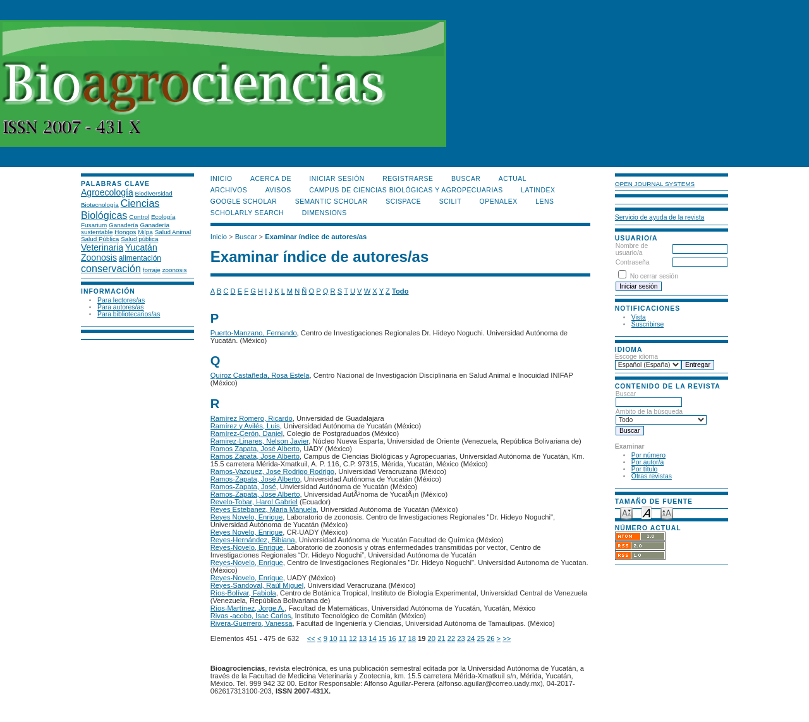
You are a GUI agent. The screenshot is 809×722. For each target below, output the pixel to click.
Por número (648, 455)
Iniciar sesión (337, 178)
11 (343, 638)
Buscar (649, 398)
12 (352, 638)
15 (382, 638)
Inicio (221, 178)
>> (506, 638)
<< (311, 638)
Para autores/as (120, 307)
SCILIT (450, 201)
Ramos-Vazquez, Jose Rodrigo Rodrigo (272, 471)
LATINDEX (538, 190)
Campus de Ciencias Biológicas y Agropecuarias (406, 190)
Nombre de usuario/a (632, 249)
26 (490, 638)
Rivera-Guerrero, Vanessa (251, 623)
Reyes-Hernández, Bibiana (252, 540)
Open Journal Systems (655, 183)
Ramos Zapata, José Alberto (255, 448)
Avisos (278, 190)
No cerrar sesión (654, 276)
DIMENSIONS (324, 212)
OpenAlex (499, 201)
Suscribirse (647, 324)
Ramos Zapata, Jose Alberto (255, 456)
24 (471, 638)
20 (431, 638)
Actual (512, 178)
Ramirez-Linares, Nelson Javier (259, 441)
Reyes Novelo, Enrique (246, 517)
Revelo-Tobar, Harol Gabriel (254, 502)
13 (363, 638)
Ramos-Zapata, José (243, 486)
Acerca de (270, 178)
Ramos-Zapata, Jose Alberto (255, 494)
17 (402, 638)
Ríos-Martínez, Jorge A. (247, 608)
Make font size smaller (626, 512)
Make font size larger (666, 512)
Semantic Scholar (331, 201)
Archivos (228, 190)
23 (461, 638)
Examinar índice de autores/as (316, 236)
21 (441, 638)
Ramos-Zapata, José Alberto (255, 479)
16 (392, 638)
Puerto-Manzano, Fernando (253, 333)
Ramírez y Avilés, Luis (245, 426)
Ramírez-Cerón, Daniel (246, 433)
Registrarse (407, 178)
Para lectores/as (121, 300)
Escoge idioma (636, 356)
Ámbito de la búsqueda (661, 415)
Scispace (403, 201)
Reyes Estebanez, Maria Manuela (263, 509)
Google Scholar (243, 201)
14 (372, 638)
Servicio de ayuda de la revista (660, 217)
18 (411, 638)
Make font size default (646, 512)
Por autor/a (647, 462)
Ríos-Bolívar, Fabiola (243, 593)
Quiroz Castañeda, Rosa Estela (260, 375)
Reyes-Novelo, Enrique (246, 547)
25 (480, 638)
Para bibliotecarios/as (128, 314)
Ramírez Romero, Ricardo (251, 418)
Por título (644, 469)
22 (451, 638)
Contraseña (633, 262)
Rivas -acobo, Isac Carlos (250, 615)
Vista (638, 317)
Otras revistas (651, 476)
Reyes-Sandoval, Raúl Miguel (256, 585)
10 (333, 638)
